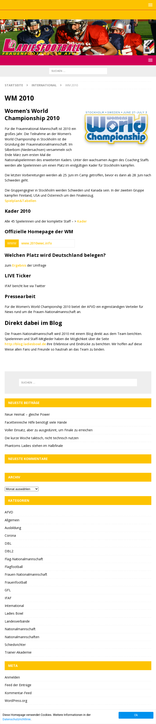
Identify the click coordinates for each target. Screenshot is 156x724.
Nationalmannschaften (22, 637)
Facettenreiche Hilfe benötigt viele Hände (36, 422)
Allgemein (12, 520)
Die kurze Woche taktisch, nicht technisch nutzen (42, 438)
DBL (8, 543)
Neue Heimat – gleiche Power (27, 414)
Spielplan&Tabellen (20, 200)
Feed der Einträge (18, 685)
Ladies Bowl (14, 613)
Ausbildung (13, 528)
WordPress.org (16, 700)
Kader (82, 221)
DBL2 (9, 551)
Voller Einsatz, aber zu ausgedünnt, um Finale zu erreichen (49, 430)
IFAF (8, 598)
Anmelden (12, 677)
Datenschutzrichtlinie (17, 719)
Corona (10, 535)
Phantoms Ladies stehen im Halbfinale (34, 445)
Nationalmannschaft (20, 629)
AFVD (9, 512)
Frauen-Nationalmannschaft (26, 574)
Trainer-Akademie (18, 652)
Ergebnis (19, 265)
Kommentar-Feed (18, 693)
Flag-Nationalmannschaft (24, 559)
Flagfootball (14, 566)
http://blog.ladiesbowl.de (25, 344)
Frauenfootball (16, 582)
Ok (136, 715)
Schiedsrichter (15, 644)
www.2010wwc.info (36, 243)
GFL (8, 590)
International (14, 605)
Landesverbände (17, 621)
